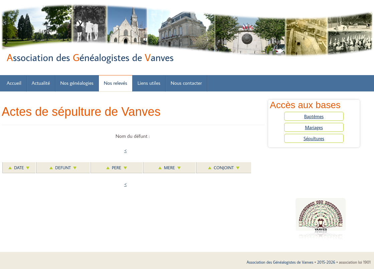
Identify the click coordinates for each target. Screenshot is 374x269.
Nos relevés (115, 83)
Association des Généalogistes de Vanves (279, 262)
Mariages (314, 127)
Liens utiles (149, 83)
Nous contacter (186, 83)
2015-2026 (326, 262)
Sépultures (314, 138)
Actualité (41, 83)
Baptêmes (314, 116)
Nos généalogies (77, 83)
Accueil (14, 83)
